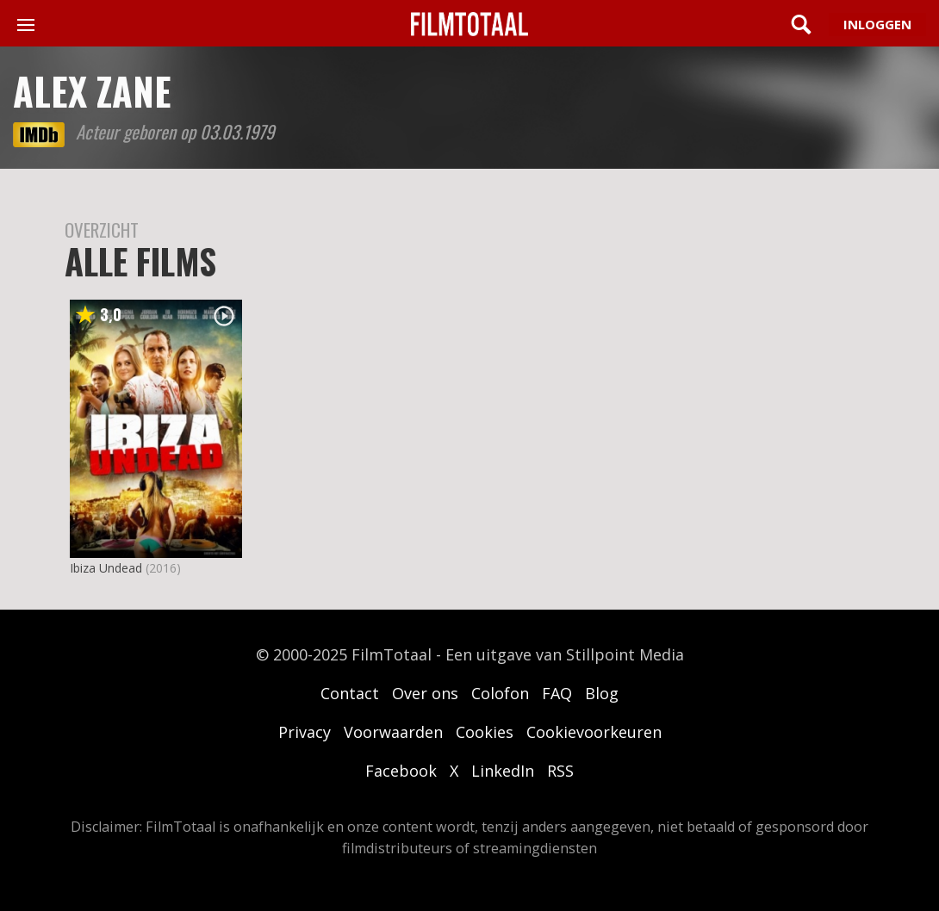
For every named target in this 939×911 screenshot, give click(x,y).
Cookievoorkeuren (594, 732)
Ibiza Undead (106, 568)
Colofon (500, 693)
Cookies (484, 732)
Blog (602, 693)
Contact (349, 693)
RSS (560, 770)
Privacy (304, 732)
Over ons (425, 693)
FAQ (557, 693)
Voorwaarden (393, 732)
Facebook (401, 770)
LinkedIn (502, 770)
